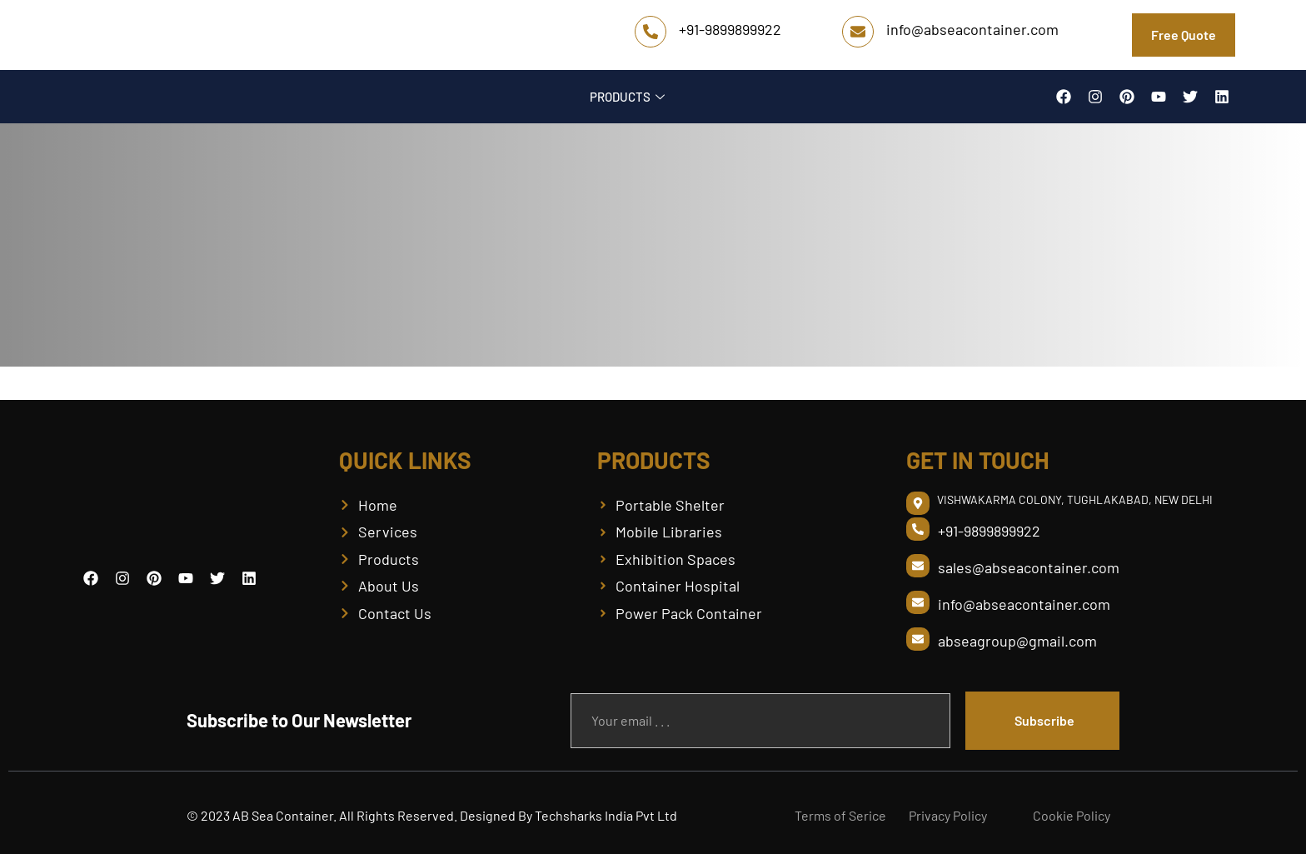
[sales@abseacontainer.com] (918, 565)
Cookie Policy (1071, 815)
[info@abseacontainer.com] (858, 31)
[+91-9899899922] (650, 31)
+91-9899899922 (730, 29)
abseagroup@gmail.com (1017, 641)
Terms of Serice (840, 815)
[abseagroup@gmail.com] (918, 639)
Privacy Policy (948, 815)
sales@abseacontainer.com (1028, 567)
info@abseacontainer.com (972, 29)
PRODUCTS (629, 96)
